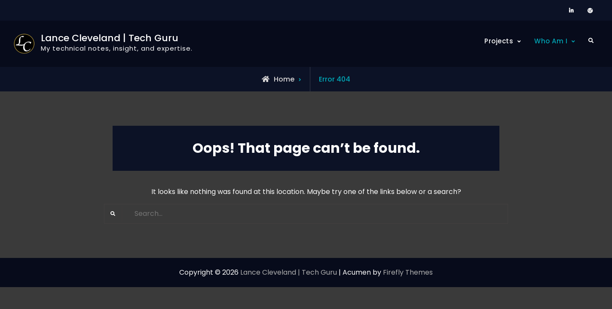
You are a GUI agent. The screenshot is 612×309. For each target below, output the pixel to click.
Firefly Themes (408, 272)
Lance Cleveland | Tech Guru (109, 38)
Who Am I (550, 40)
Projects (498, 40)
